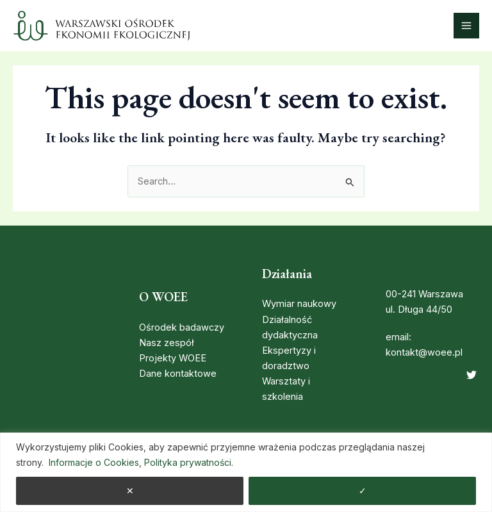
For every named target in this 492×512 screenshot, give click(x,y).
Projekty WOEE (172, 358)
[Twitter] (471, 375)
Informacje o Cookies (94, 462)
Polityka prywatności (187, 462)
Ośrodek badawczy (181, 327)
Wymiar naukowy (299, 304)
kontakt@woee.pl (424, 352)
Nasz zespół (166, 343)
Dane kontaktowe (178, 373)
